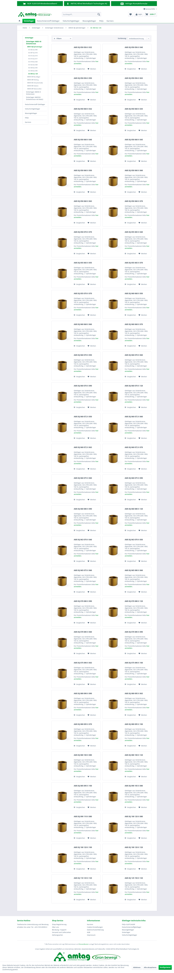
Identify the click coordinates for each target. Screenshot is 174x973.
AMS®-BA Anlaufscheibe (35, 83)
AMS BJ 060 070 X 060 (134, 355)
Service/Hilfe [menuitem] (149, 9)
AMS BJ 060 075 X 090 (134, 478)
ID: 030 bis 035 (33, 68)
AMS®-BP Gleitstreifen (34, 89)
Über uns (55, 927)
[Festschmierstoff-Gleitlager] (48, 21)
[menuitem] (81, 14)
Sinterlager (29, 38)
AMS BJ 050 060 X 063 (83, 201)
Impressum (91, 935)
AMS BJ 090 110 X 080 (83, 816)
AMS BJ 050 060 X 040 (83, 139)
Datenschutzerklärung (95, 930)
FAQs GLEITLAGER (128, 924)
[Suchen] (98, 14)
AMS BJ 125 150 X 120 (134, 878)
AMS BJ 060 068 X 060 (83, 324)
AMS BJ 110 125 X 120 (83, 878)
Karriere (28, 122)
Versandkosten (84, 944)
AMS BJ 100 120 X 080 (134, 816)
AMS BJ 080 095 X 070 (83, 724)
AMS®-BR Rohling (33, 80)
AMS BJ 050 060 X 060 (134, 170)
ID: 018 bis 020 (33, 62)
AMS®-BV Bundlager (33, 77)
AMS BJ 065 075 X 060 (83, 570)
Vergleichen (79, 69)
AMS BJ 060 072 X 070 (134, 447)
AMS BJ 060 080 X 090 (83, 509)
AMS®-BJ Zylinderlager (34, 47)
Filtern (57, 38)
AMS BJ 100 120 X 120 (134, 847)
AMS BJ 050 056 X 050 (83, 78)
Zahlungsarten (57, 935)
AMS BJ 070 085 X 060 (83, 632)
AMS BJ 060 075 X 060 (83, 478)
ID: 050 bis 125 (33, 74)
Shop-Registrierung (59, 924)
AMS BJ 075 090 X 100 (134, 663)
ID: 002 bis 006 (33, 50)
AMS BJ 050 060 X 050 (83, 170)
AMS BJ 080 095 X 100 (134, 724)
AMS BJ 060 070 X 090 (83, 386)
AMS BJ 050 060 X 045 (134, 139)
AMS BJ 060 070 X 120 (134, 386)
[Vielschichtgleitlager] (71, 21)
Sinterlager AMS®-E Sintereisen (33, 93)
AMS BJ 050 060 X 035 (134, 109)
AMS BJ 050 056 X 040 (134, 47)
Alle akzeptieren (150, 967)
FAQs (27, 118)
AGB (88, 932)
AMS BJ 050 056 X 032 (83, 47)
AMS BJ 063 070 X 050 (134, 539)
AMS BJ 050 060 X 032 (83, 109)
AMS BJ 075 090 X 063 (83, 663)
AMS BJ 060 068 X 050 (134, 293)
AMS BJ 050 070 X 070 (83, 232)
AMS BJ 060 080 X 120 (134, 509)
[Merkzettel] (130, 14)
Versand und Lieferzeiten (61, 932)
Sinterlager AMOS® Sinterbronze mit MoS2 (34, 98)
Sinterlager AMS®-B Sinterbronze (33, 42)
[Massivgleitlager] (89, 21)
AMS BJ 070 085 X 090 (134, 632)
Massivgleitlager (31, 113)
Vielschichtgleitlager (32, 109)
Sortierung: (122, 38)
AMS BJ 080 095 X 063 (134, 693)
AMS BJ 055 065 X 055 (83, 263)
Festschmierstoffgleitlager (131, 927)
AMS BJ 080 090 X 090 (83, 693)
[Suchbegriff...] (81, 14)
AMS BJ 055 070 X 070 (83, 293)
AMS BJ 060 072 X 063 (83, 447)
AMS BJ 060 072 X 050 (83, 416)
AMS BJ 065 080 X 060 (134, 570)
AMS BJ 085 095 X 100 (83, 786)
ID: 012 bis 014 (33, 56)
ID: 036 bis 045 (33, 71)
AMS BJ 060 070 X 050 (83, 355)
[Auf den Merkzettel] (92, 69)
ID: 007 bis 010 (33, 53)
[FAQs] (101, 21)
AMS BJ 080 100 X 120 (134, 755)
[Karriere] (110, 21)
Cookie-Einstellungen (95, 927)
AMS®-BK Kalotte (32, 86)
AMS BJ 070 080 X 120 (134, 601)
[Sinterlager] (28, 21)
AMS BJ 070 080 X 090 (83, 601)
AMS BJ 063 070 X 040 (83, 539)
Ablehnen (136, 967)
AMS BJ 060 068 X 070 (134, 324)
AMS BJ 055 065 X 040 (134, 232)
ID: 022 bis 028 (33, 65)
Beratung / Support (59, 930)
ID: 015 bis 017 (33, 59)
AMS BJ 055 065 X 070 (134, 263)
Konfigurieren (165, 967)
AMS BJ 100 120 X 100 (83, 847)
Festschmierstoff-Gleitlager (35, 104)
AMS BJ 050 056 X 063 (134, 78)
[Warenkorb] (150, 14)
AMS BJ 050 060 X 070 (134, 201)
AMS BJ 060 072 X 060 (134, 416)
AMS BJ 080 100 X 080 (83, 755)
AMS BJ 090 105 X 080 (134, 786)
